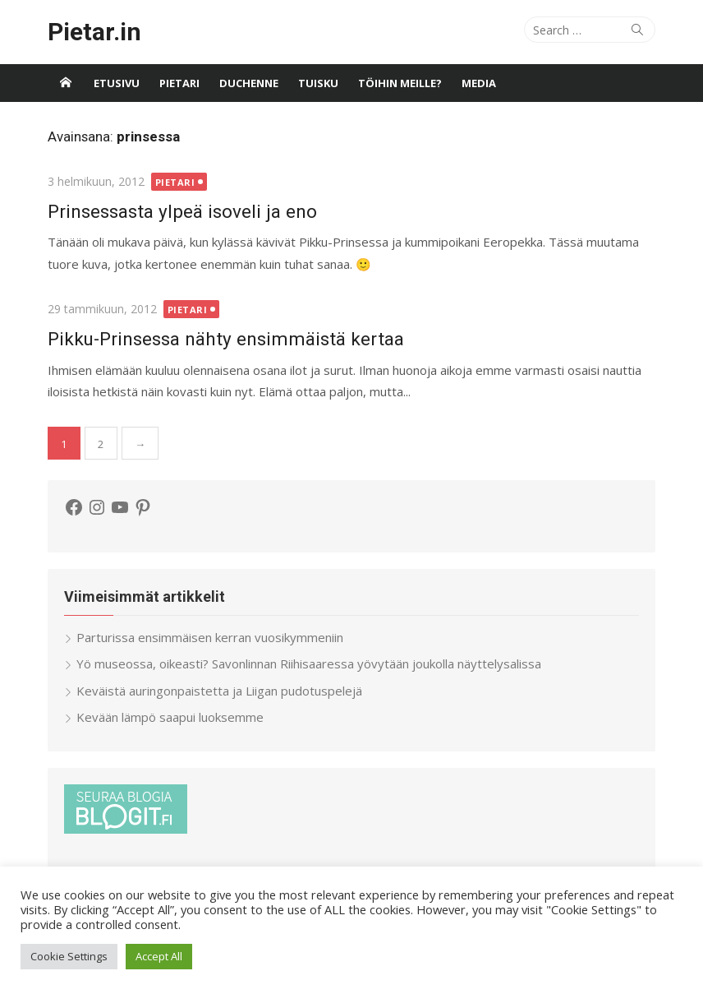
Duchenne (248, 83)
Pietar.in (94, 31)
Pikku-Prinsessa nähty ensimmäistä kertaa (226, 338)
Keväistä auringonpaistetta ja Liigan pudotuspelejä (219, 690)
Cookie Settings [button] (69, 956)
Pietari (179, 83)
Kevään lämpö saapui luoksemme (170, 717)
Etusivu (117, 83)
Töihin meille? (400, 83)
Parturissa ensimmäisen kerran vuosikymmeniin (209, 637)
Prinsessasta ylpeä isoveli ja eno (182, 211)
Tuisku (318, 83)
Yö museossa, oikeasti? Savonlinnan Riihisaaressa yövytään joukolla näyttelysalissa (308, 663)
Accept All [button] (159, 956)
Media (479, 83)
